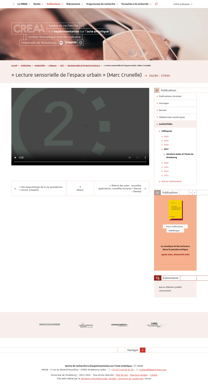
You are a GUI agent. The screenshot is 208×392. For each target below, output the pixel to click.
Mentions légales (139, 374)
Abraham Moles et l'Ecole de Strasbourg (84, 65)
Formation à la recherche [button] (136, 4)
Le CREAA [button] (23, 4)
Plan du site (122, 374)
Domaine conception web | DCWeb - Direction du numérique (112, 378)
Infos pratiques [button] (183, 4)
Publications (26, 65)
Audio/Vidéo (40, 65)
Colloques (53, 65)
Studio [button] (38, 4)
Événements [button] (74, 4)
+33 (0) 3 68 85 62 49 (122, 369)
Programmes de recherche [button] (102, 4)
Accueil (14, 65)
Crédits (153, 374)
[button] (156, 4)
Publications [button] (55, 4)
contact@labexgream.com (152, 369)
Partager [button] (132, 350)
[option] (175, 233)
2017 (62, 65)
